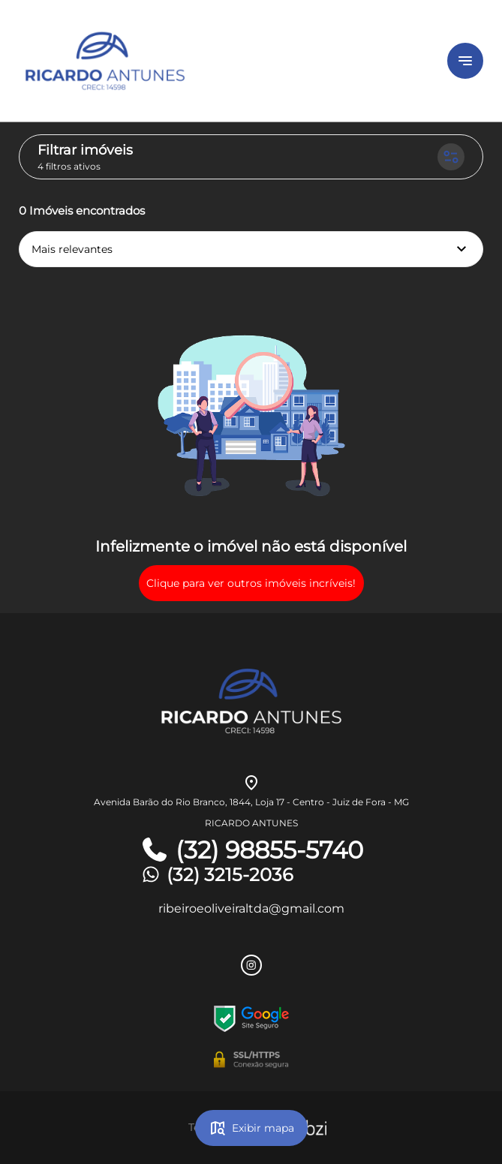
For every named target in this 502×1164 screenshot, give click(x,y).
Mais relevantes (251, 249)
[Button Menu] (465, 61)
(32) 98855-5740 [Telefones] (251, 850)
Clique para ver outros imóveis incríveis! (251, 583)
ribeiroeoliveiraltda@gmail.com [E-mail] (251, 908)
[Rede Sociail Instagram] (251, 965)
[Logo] (193, 61)
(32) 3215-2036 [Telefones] (216, 875)
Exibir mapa (251, 1127)
